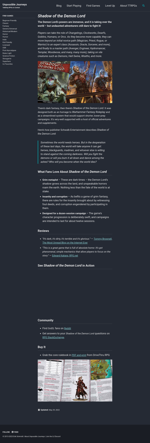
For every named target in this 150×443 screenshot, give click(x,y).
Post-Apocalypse (9, 51)
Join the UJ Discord (55, 436)
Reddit (68, 333)
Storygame (7, 59)
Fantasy (6, 26)
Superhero (7, 62)
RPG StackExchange (54, 342)
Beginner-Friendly (10, 21)
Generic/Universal (10, 29)
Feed (15, 432)
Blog (57, 5)
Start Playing (72, 5)
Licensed (6, 45)
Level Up (109, 5)
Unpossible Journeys (15, 6)
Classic (5, 24)
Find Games (92, 5)
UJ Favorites (8, 64)
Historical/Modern (10, 32)
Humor (5, 37)
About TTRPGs (127, 5)
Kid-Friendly (7, 42)
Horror (5, 34)
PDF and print (79, 360)
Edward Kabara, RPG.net (70, 258)
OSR (4, 48)
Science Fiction (9, 56)
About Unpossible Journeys (35, 436)
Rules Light (7, 53)
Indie (4, 40)
